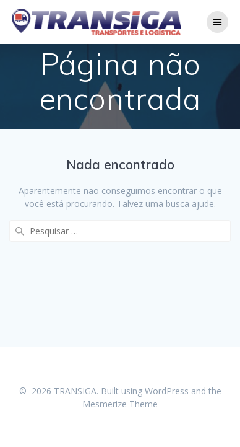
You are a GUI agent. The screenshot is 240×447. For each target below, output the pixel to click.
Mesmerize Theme (120, 404)
